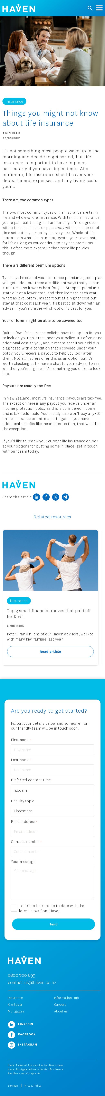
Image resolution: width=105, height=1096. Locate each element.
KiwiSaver (15, 1004)
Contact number (26, 842)
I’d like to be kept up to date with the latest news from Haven (51, 908)
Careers (60, 1004)
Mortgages (16, 1011)
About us (61, 1011)
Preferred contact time (31, 780)
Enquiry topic (22, 800)
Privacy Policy (33, 1085)
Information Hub (66, 998)
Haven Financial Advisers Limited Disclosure (35, 1065)
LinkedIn (20, 1024)
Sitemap (13, 1085)
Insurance (15, 998)
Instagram (22, 1044)
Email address (24, 822)
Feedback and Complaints (24, 1073)
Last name (21, 760)
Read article (50, 651)
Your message (23, 861)
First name (21, 740)
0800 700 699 (21, 975)
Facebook (22, 1034)
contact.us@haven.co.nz (32, 982)
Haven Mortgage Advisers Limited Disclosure (36, 1069)
